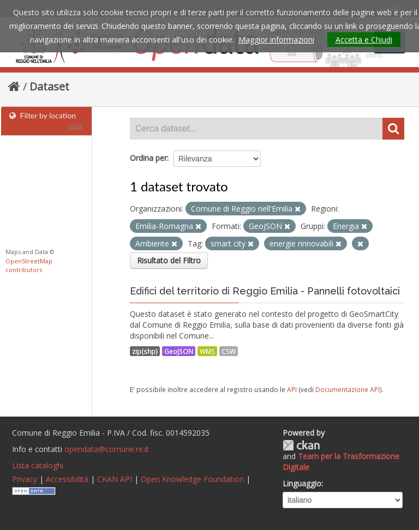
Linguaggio (302, 483)
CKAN (301, 445)
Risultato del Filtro (169, 260)
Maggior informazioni (276, 39)
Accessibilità (67, 479)
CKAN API (114, 479)
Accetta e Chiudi (364, 39)
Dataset (49, 86)
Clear (75, 126)
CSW (229, 351)
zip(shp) (145, 351)
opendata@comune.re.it (106, 449)
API (292, 389)
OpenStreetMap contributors (28, 265)
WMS (207, 351)
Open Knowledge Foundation (192, 479)
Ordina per (148, 158)
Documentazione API (347, 389)
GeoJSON (178, 351)
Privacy (24, 479)
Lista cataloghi (37, 465)
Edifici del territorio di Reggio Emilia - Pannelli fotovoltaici (265, 291)
